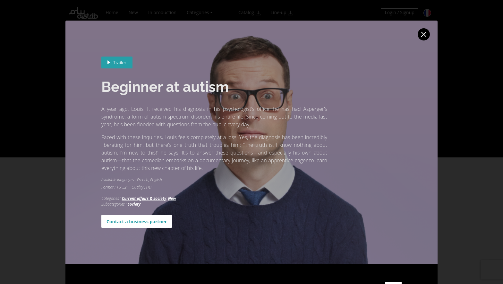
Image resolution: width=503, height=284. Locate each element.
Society (134, 204)
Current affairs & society (144, 198)
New (172, 198)
